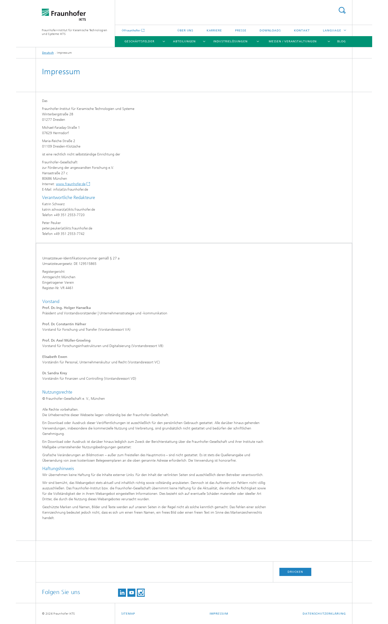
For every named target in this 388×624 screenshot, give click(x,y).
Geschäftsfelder (139, 41)
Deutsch (48, 52)
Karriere (214, 30)
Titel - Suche (342, 10)
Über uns (185, 30)
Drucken (295, 572)
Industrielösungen (230, 41)
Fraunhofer (132, 30)
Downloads (270, 30)
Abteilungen (184, 41)
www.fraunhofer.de (71, 184)
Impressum (219, 613)
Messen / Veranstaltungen (293, 41)
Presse (240, 30)
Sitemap (128, 613)
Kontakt (302, 30)
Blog (341, 41)
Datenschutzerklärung (324, 613)
